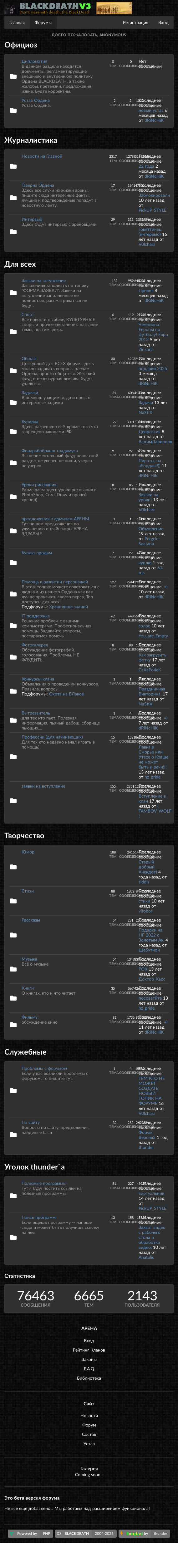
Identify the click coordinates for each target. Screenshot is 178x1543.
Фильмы (30, 1017)
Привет (146, 290)
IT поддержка (36, 615)
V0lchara (147, 244)
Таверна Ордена (38, 185)
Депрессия (149, 431)
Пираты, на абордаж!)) (150, 463)
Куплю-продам (37, 552)
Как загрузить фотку (152, 657)
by (145, 1534)
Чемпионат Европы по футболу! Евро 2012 (153, 332)
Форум (89, 1424)
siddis (144, 881)
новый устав (151, 110)
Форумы (43, 22)
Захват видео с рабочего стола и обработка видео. (152, 1237)
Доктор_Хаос (152, 979)
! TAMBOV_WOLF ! (155, 810)
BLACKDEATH (87, 1534)
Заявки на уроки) (148, 497)
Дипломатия (34, 61)
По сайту (31, 1122)
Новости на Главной (42, 156)
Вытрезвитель (36, 712)
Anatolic (146, 1257)
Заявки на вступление (44, 280)
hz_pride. (153, 776)
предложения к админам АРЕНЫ (55, 518)
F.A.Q (89, 1368)
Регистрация (135, 22)
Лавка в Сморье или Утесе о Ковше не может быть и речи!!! (153, 756)
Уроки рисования (39, 484)
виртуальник (151, 1193)
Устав (89, 1443)
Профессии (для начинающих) (52, 736)
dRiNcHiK (154, 120)
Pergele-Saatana (149, 541)
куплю (145, 562)
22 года (146, 166)
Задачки (30, 392)
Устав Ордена (36, 100)
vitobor (145, 910)
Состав (89, 1434)
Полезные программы (44, 1183)
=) (166, 586)
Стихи (28, 890)
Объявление (151, 528)
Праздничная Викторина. (152, 691)
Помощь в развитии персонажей (55, 581)
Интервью (32, 219)
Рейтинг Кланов (89, 1350)
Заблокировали (154, 195)
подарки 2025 (153, 368)
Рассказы (31, 919)
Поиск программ (39, 1217)
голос (144, 625)
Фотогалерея (35, 644)
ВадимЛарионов (155, 441)
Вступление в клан (152, 798)
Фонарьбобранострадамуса (50, 450)
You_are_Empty (153, 635)
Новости (89, 1415)
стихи (144, 900)
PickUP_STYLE (152, 210)
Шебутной (149, 949)
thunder (146, 1147)
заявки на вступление (43, 786)
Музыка (29, 959)
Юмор (28, 851)
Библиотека (89, 1378)
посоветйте (150, 998)
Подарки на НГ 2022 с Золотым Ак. (151, 934)
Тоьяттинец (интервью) (150, 231)
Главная (17, 22)
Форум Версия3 (147, 1135)
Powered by (31, 1534)
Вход (163, 22)
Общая (29, 358)
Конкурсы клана (38, 678)
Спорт (28, 314)
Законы (89, 1359)
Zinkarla (146, 349)
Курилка (30, 421)
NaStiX (145, 412)
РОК (143, 969)
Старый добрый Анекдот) (148, 866)
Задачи (146, 402)
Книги (28, 988)
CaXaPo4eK (150, 669)
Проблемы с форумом (44, 1068)
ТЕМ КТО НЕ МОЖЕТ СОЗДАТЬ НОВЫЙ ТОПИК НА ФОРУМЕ (152, 1091)
